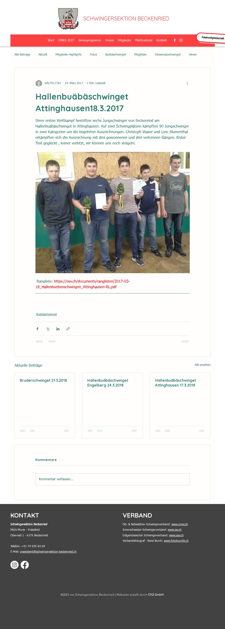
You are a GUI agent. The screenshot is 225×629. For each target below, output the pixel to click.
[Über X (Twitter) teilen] (48, 329)
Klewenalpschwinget (168, 54)
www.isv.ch (175, 529)
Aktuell (43, 54)
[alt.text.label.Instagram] (181, 40)
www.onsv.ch (179, 524)
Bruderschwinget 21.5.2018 (43, 380)
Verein (193, 54)
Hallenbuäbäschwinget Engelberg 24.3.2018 (107, 383)
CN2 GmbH (155, 594)
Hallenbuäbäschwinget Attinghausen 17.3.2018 (175, 383)
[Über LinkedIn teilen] (58, 329)
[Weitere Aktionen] (187, 83)
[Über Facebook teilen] (37, 329)
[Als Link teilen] (68, 329)
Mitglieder (140, 54)
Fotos (93, 54)
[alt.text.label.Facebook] (175, 40)
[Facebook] (25, 565)
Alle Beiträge (22, 54)
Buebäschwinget (115, 54)
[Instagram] (14, 565)
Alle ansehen (203, 365)
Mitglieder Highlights (68, 54)
